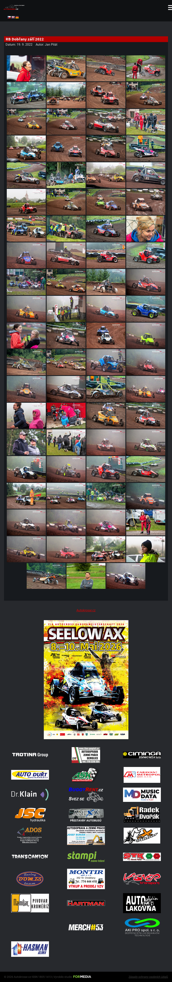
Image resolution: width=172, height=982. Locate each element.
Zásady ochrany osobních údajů (148, 976)
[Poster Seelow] (86, 738)
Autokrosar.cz (86, 610)
